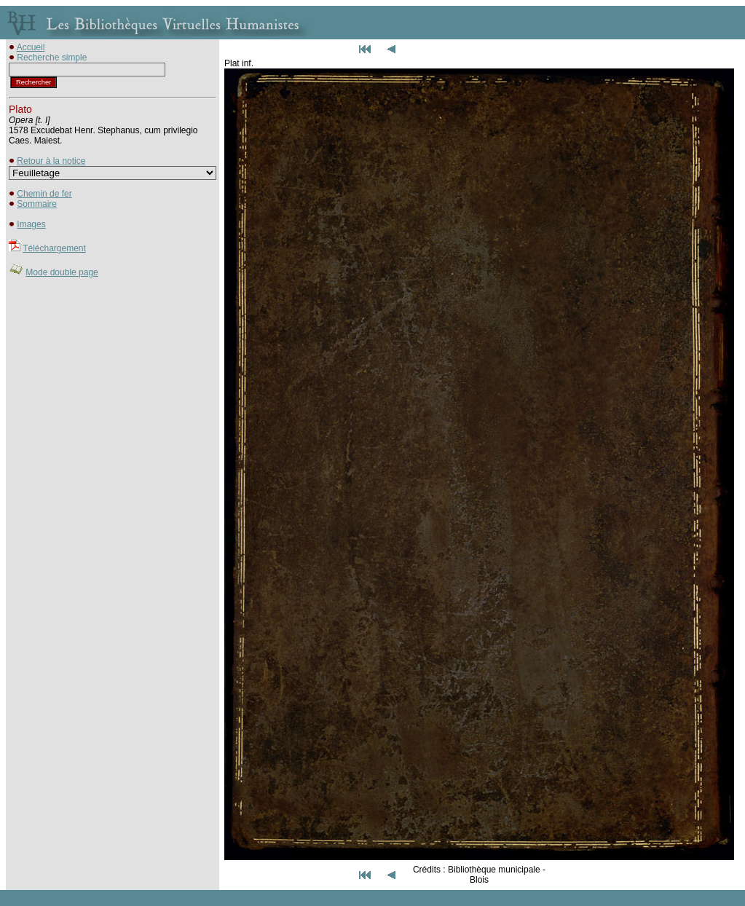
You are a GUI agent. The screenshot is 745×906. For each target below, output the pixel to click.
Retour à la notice (51, 161)
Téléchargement (54, 248)
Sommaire (37, 204)
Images (31, 224)
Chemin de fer (44, 194)
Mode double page (61, 272)
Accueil (31, 47)
